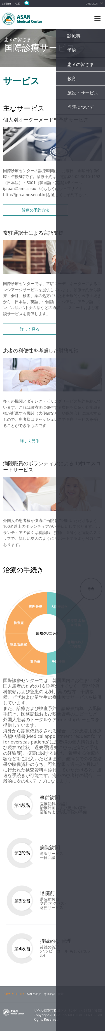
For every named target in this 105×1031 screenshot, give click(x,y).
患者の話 (49, 994)
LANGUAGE (91, 3)
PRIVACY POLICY (13, 994)
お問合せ (6, 3)
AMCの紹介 (34, 994)
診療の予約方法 (35, 210)
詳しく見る (29, 329)
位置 (17, 3)
